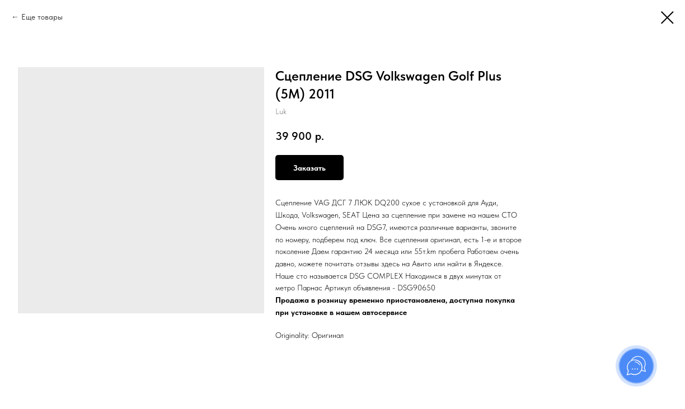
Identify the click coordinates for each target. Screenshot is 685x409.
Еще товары (42, 16)
